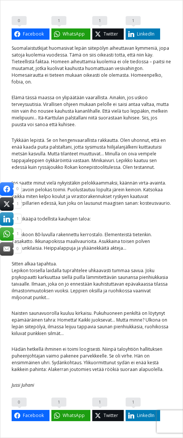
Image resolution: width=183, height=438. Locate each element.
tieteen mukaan (66, 75)
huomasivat (61, 48)
